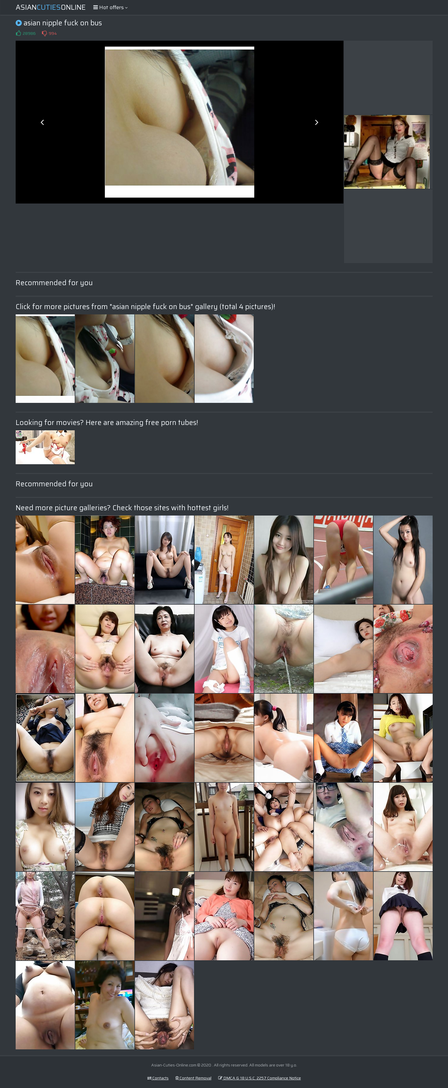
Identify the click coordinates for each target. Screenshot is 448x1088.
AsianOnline (51, 7)
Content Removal (193, 1078)
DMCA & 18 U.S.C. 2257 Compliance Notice (259, 1078)
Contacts (158, 1078)
